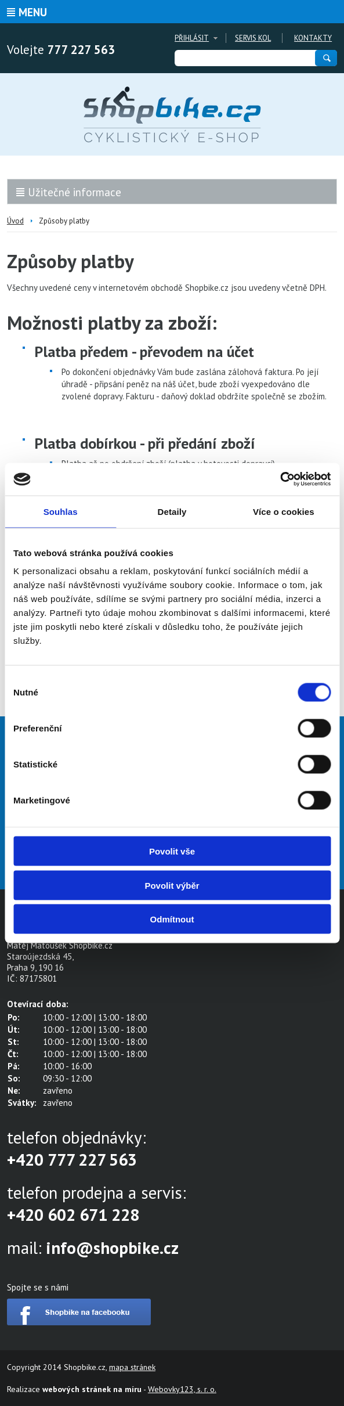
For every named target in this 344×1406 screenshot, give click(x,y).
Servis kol (253, 38)
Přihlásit (192, 38)
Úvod (15, 221)
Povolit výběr (171, 885)
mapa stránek (132, 1367)
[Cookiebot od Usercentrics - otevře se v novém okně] (280, 479)
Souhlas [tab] (61, 511)
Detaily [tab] (172, 511)
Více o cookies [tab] (283, 511)
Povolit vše (172, 851)
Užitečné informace (74, 192)
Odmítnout (172, 919)
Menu (33, 12)
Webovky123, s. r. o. (182, 1389)
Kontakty (313, 38)
